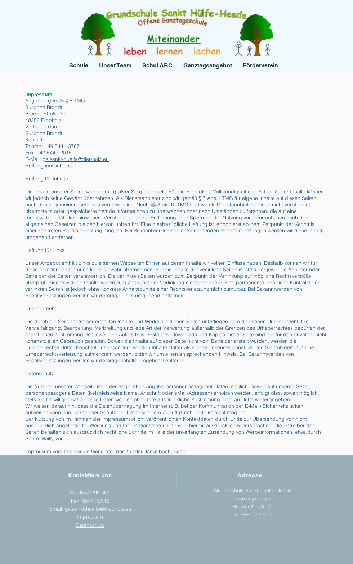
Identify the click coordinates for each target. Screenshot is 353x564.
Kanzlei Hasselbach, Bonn (155, 451)
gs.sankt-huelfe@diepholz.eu (76, 159)
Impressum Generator (89, 451)
